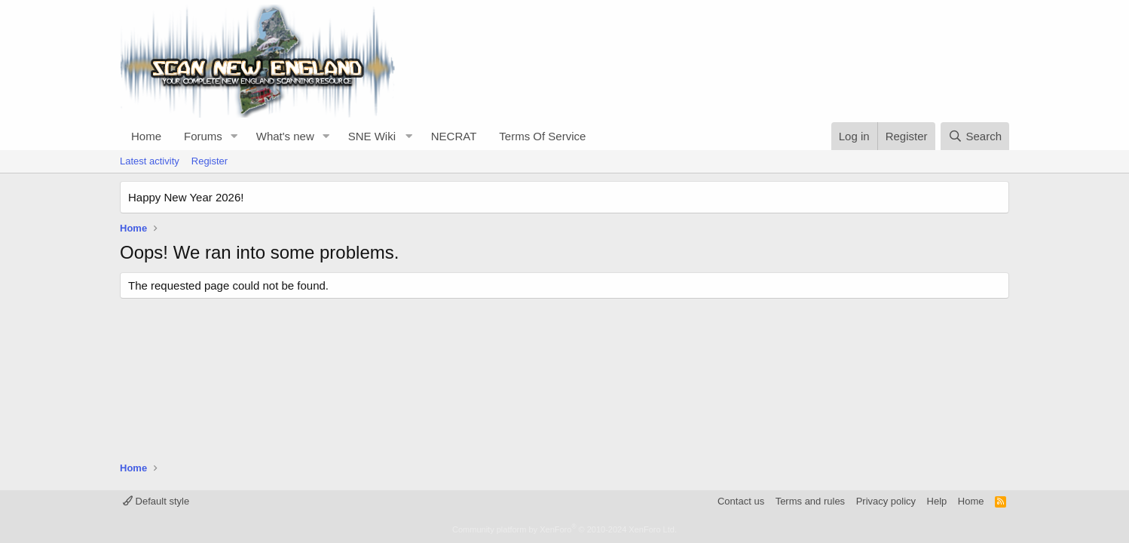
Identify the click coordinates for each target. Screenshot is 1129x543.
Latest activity (149, 161)
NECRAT (454, 136)
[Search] (975, 136)
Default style (156, 501)
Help (937, 501)
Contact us (740, 501)
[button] (234, 136)
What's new (285, 136)
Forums (203, 136)
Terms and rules (810, 501)
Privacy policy (886, 501)
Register (209, 161)
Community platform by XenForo (564, 529)
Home (146, 136)
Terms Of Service (542, 136)
